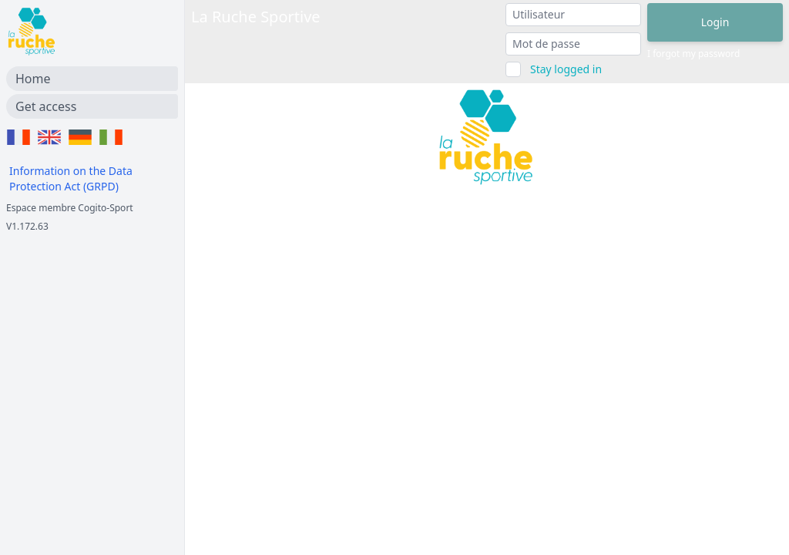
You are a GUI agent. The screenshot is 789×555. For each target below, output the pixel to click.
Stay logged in (566, 69)
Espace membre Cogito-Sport (69, 207)
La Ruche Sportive (256, 16)
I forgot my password (693, 54)
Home (33, 78)
